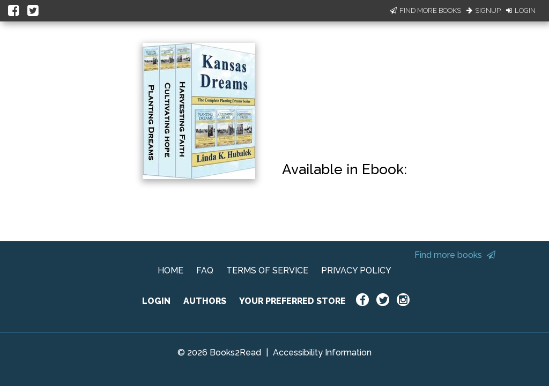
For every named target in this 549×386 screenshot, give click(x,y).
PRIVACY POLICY (356, 270)
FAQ (204, 270)
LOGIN (156, 301)
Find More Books (425, 10)
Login (521, 10)
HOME (170, 270)
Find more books (454, 255)
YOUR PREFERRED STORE (292, 301)
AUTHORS (204, 301)
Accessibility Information (322, 352)
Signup (483, 10)
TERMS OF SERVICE (267, 270)
